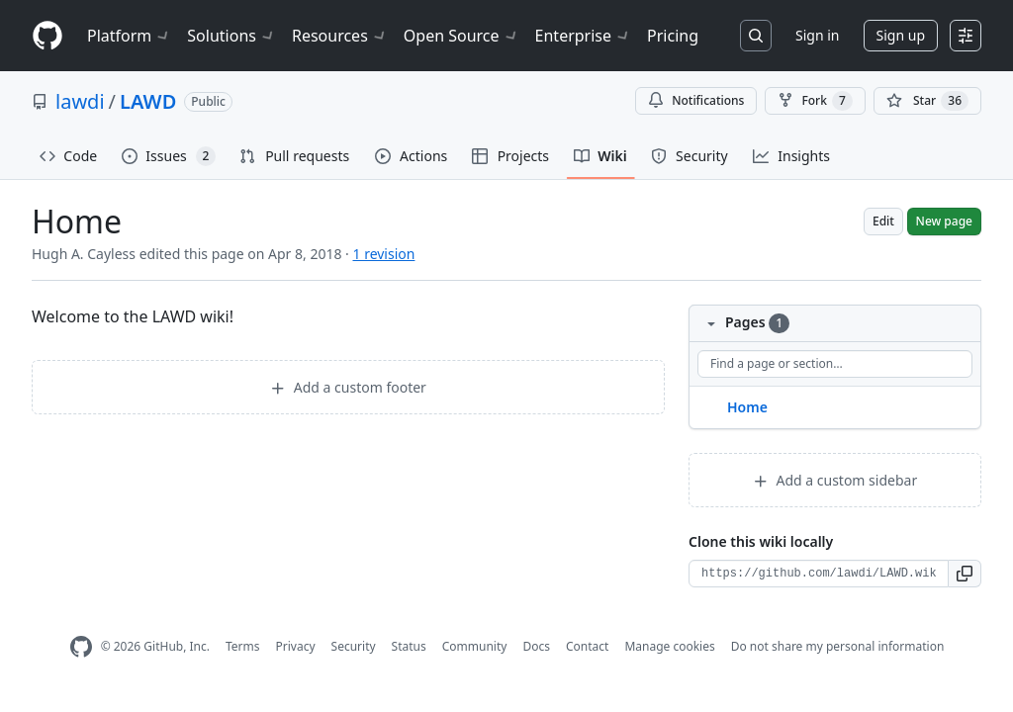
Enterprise (583, 35)
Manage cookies (669, 646)
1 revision (383, 253)
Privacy (296, 646)
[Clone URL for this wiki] (819, 573)
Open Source (461, 35)
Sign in (817, 35)
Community (474, 646)
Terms (243, 646)
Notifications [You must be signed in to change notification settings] (696, 100)
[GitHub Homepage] (81, 647)
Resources (340, 35)
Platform (129, 35)
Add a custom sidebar (835, 480)
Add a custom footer (348, 387)
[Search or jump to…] (756, 35)
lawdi (80, 101)
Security (353, 646)
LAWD (148, 101)
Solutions (231, 35)
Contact (587, 646)
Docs (536, 646)
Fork (815, 101)
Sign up (900, 35)
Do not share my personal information (838, 646)
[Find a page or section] (834, 364)
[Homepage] (47, 36)
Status (409, 646)
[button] (965, 573)
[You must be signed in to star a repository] (927, 101)
